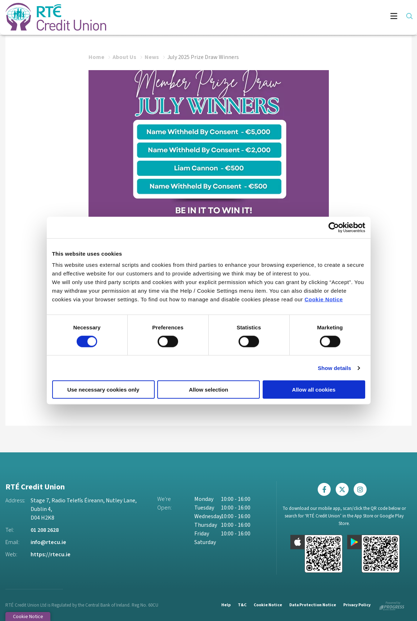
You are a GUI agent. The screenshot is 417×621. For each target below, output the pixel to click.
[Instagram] (362, 489)
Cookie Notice (323, 299)
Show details (334, 368)
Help (225, 605)
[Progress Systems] (391, 605)
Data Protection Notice (312, 605)
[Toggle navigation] (259, 17)
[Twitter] (344, 489)
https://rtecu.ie (51, 554)
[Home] (50, 17)
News (152, 57)
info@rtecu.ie (48, 542)
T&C (241, 605)
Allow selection (208, 390)
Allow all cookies (314, 390)
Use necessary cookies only (103, 390)
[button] (409, 16)
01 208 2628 (45, 530)
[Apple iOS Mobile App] (316, 553)
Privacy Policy (357, 605)
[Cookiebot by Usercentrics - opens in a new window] (333, 227)
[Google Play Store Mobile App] (373, 553)
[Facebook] (326, 489)
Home (96, 57)
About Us (124, 57)
